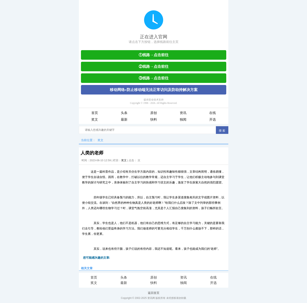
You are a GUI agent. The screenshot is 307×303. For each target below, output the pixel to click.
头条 (124, 113)
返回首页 (153, 293)
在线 (212, 113)
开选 (212, 119)
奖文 (94, 119)
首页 (94, 113)
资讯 (183, 113)
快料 (153, 119)
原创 (153, 113)
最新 (124, 119)
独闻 (183, 119)
